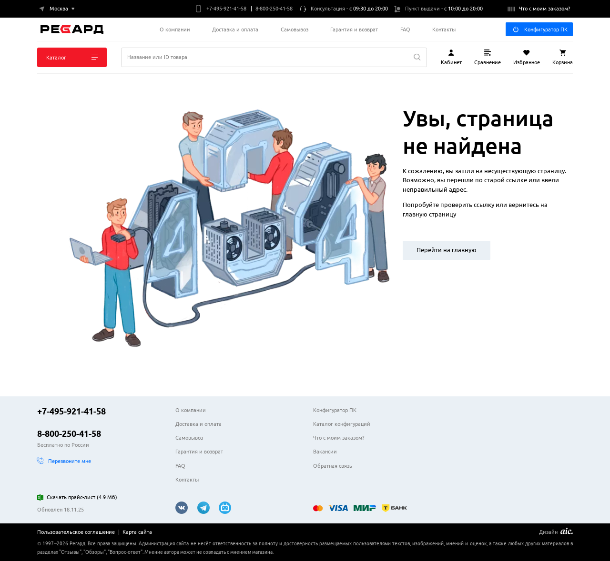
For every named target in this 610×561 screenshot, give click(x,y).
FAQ (405, 29)
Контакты (444, 29)
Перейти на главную (447, 249)
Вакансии (325, 451)
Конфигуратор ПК (540, 29)
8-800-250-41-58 (69, 433)
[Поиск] (274, 57)
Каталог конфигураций (341, 424)
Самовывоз (294, 29)
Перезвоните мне (64, 460)
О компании (175, 29)
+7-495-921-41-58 (71, 411)
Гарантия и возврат (354, 29)
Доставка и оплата (235, 29)
